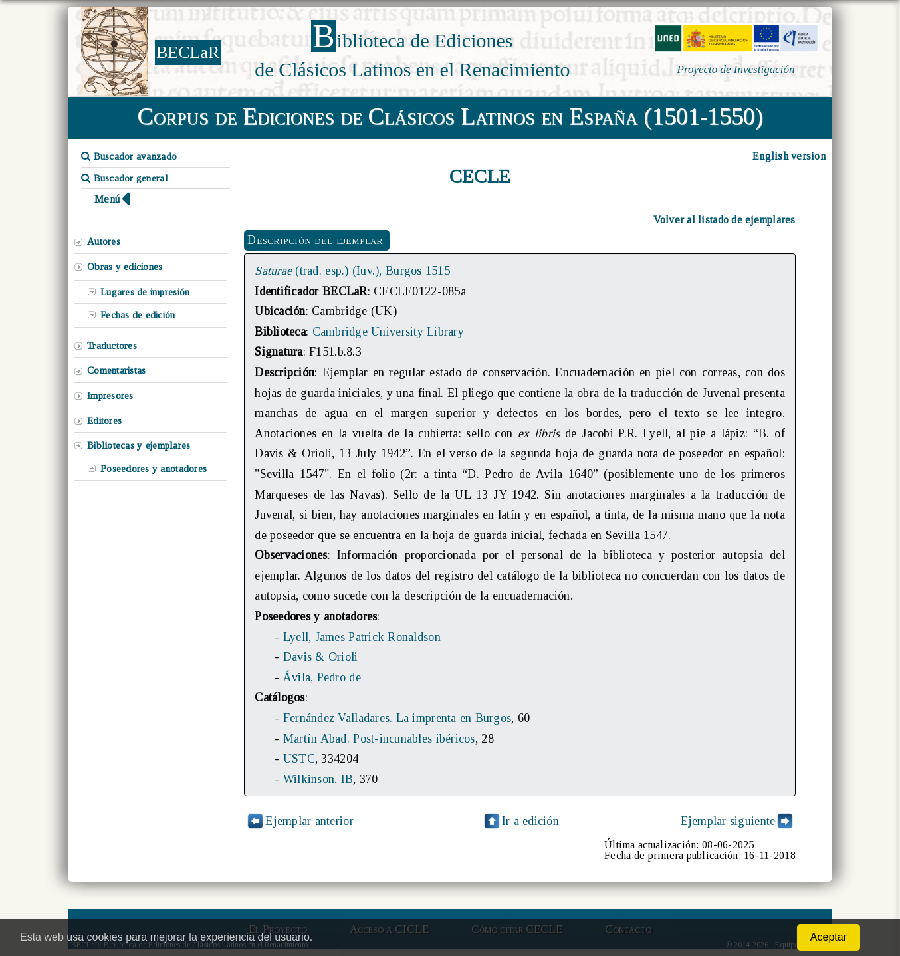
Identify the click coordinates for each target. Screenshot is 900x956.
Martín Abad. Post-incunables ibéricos (379, 738)
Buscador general (124, 178)
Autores (103, 241)
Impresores (110, 395)
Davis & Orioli (320, 656)
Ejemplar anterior (309, 821)
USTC (299, 758)
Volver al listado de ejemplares (724, 219)
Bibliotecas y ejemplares (138, 445)
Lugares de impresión (144, 292)
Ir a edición (520, 821)
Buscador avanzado (129, 156)
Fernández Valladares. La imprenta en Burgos (397, 718)
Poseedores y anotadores (153, 468)
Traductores (112, 345)
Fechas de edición (137, 315)
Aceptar (828, 937)
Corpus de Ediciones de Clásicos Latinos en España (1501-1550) (450, 116)
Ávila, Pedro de (322, 677)
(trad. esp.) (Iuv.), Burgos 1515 (352, 270)
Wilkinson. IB (318, 779)
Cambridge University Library (388, 331)
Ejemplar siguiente (728, 821)
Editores (104, 421)
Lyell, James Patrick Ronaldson (362, 637)
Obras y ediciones (125, 266)
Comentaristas (116, 370)
